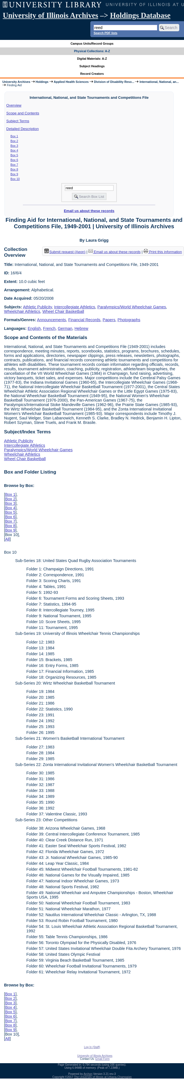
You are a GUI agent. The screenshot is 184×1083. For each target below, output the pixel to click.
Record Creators (92, 73)
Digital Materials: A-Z (92, 58)
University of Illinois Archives (50, 15)
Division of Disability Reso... (114, 81)
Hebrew (81, 328)
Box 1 (14, 136)
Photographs (129, 320)
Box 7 (14, 164)
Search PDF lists (105, 33)
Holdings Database (140, 15)
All (7, 539)
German (65, 328)
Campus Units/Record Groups (92, 43)
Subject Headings (92, 66)
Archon (88, 1073)
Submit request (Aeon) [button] (65, 252)
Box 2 (14, 141)
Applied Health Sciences (71, 81)
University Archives (16, 81)
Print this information (163, 252)
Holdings (42, 81)
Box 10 (15, 179)
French (49, 328)
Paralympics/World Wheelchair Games (131, 307)
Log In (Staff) (92, 1047)
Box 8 (14, 169)
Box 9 (14, 174)
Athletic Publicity (37, 307)
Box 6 (14, 160)
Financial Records (84, 320)
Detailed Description (22, 129)
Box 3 (14, 145)
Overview (13, 105)
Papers (109, 320)
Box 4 (14, 150)
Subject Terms (17, 121)
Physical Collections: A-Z (92, 51)
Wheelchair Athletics (22, 311)
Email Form (102, 1058)
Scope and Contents (22, 113)
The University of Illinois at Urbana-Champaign (103, 1077)
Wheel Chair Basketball (63, 311)
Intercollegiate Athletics (74, 307)
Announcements (51, 320)
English (34, 328)
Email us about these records (89, 211)
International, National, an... (159, 81)
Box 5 (14, 155)
